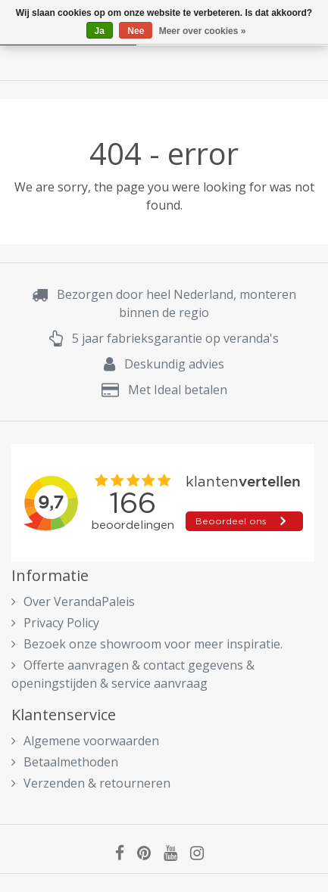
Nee (135, 31)
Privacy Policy (55, 622)
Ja (100, 31)
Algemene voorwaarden (85, 740)
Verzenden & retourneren (90, 783)
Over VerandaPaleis (73, 601)
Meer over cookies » (202, 31)
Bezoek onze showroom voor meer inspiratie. (147, 644)
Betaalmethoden (64, 762)
